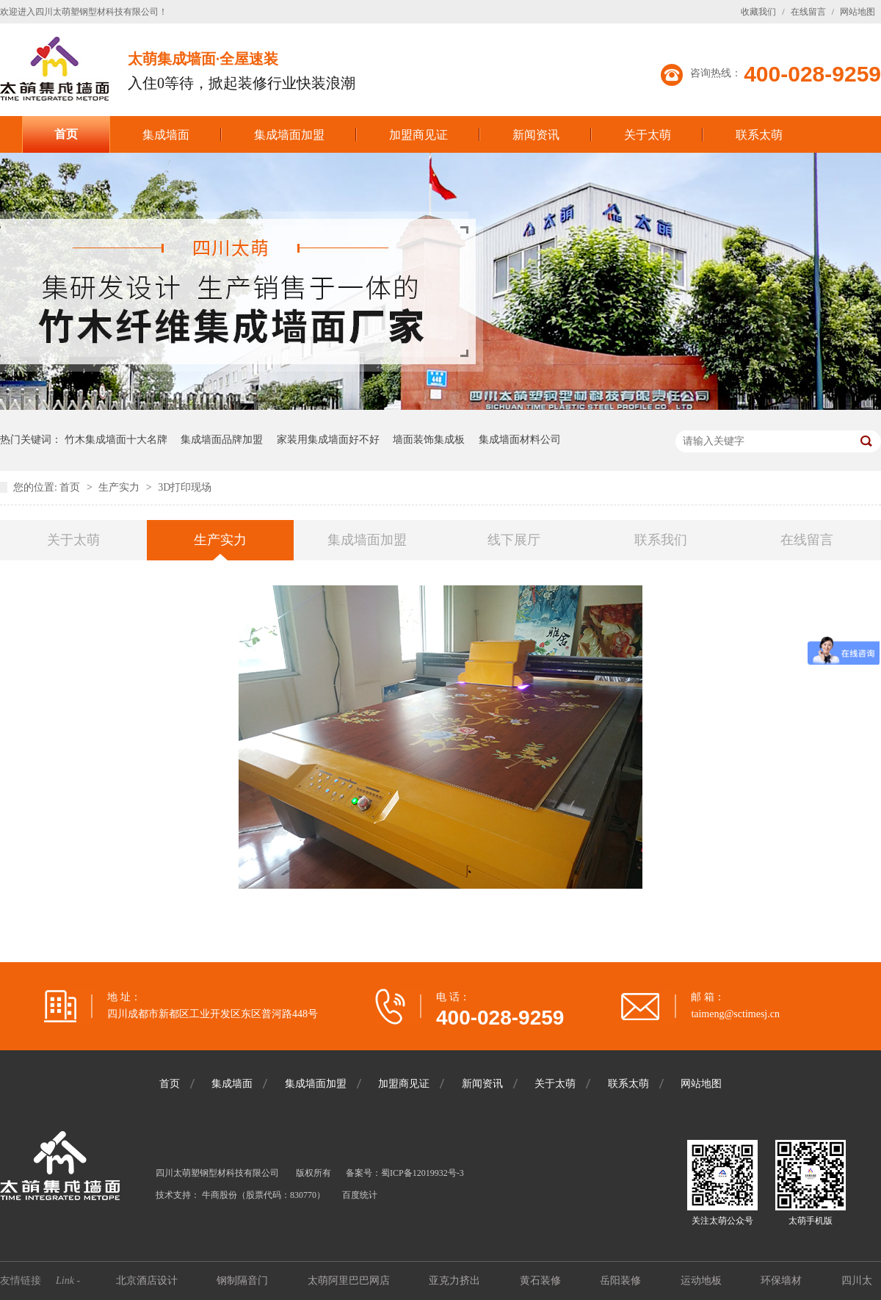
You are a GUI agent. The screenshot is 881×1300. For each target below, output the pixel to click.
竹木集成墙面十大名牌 (116, 439)
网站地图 (857, 12)
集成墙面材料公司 (520, 439)
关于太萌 (647, 135)
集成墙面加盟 (289, 135)
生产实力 (120, 487)
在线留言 (808, 12)
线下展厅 (513, 539)
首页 (66, 134)
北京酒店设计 (148, 1280)
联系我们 (660, 539)
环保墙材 (783, 1280)
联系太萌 (759, 135)
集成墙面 (165, 135)
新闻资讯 (535, 135)
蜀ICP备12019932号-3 (422, 1173)
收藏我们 (758, 12)
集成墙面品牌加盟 (222, 439)
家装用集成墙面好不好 (328, 439)
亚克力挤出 (456, 1280)
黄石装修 (542, 1280)
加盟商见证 (418, 135)
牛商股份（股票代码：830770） (263, 1195)
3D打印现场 (184, 487)
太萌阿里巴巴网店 (350, 1280)
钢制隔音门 (244, 1280)
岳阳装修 (622, 1280)
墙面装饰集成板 (429, 439)
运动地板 (703, 1280)
